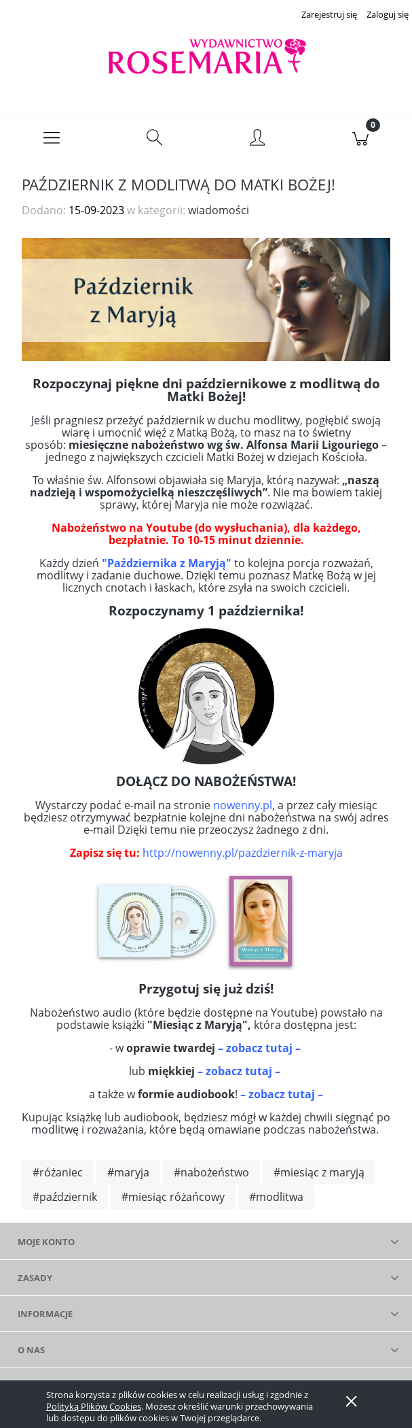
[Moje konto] (257, 142)
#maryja (128, 1176)
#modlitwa (276, 1200)
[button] (51, 140)
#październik (65, 1200)
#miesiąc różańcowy (173, 1200)
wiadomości (218, 214)
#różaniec (58, 1176)
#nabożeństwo (211, 1176)
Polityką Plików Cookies (93, 1406)
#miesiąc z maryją (319, 1176)
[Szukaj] (154, 140)
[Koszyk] (360, 140)
